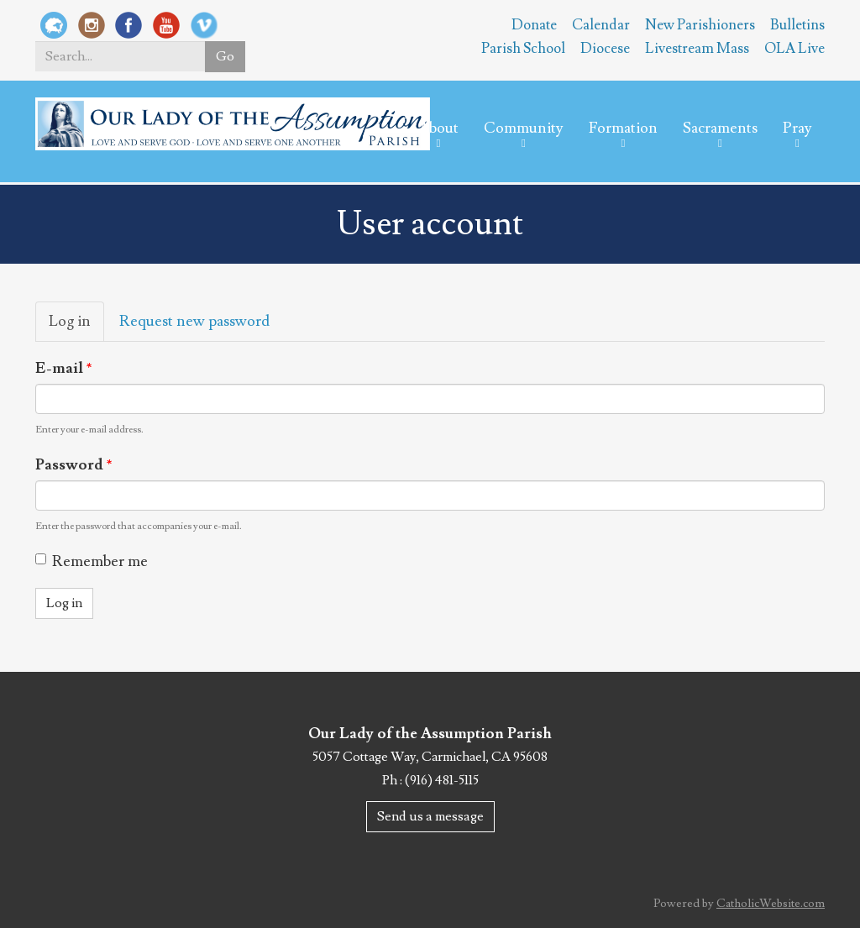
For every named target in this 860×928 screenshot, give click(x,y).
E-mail (63, 368)
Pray (797, 128)
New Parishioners (700, 25)
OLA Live (794, 48)
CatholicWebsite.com (770, 903)
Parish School (523, 48)
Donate (534, 25)
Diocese (605, 48)
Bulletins (797, 25)
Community (524, 128)
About (438, 128)
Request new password (194, 321)
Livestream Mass (697, 48)
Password (74, 464)
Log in (76, 326)
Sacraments (720, 128)
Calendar (601, 25)
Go (225, 56)
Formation (623, 128)
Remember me (91, 561)
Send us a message (430, 816)
